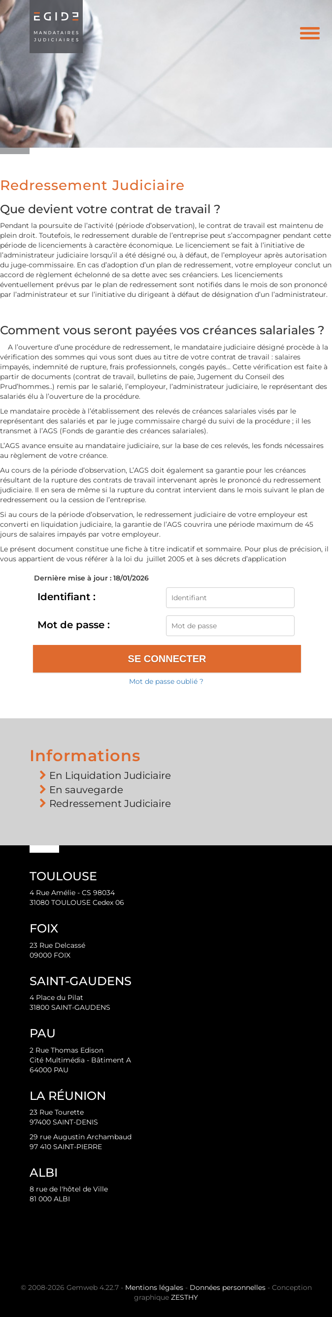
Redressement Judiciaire (110, 803)
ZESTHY (184, 1297)
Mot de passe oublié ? (166, 681)
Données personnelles (228, 1287)
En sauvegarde (86, 790)
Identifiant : (66, 597)
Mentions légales (154, 1287)
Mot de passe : (73, 625)
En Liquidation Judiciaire (110, 775)
